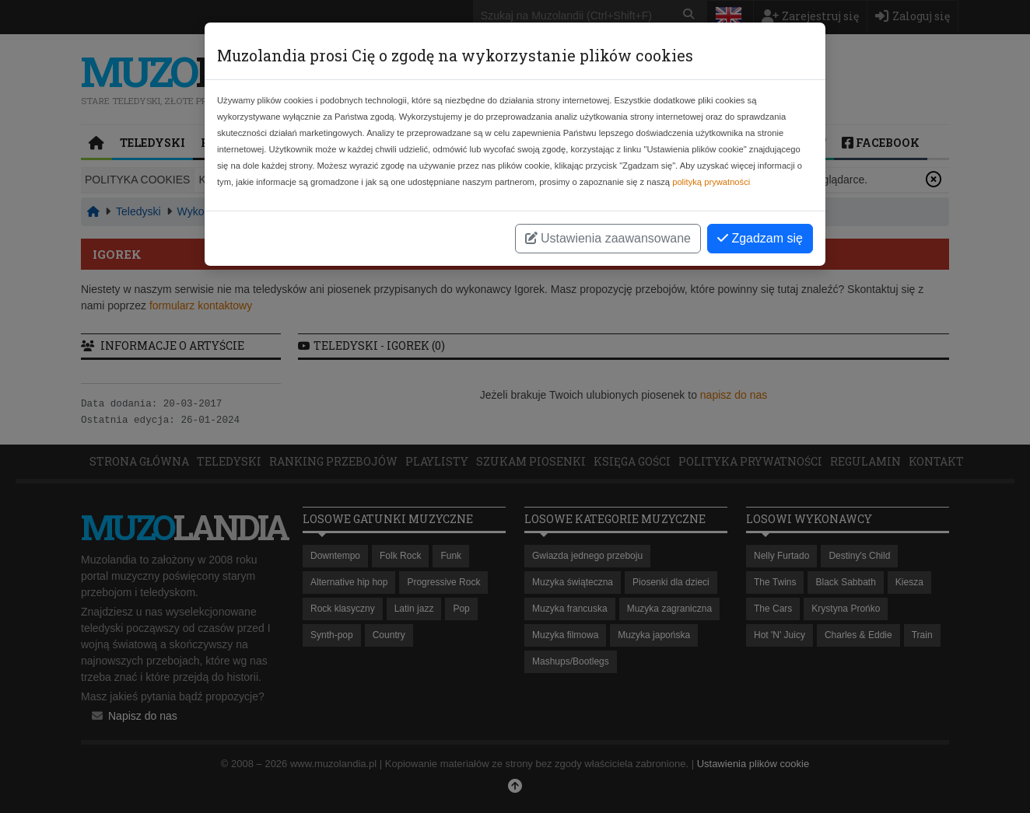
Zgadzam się (760, 238)
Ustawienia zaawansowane (608, 238)
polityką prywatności (711, 182)
